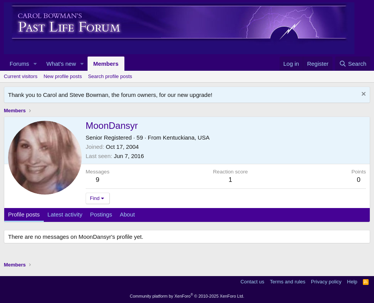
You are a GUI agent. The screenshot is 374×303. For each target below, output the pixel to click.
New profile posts (62, 76)
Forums (19, 63)
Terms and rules (287, 282)
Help (352, 282)
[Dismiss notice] (362, 95)
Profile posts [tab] (24, 214)
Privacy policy (326, 282)
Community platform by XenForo (187, 296)
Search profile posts (110, 76)
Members (106, 63)
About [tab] (127, 214)
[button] (35, 64)
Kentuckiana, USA (186, 137)
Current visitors (20, 76)
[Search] (352, 64)
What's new (61, 63)
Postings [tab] (101, 214)
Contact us (252, 282)
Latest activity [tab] (65, 214)
